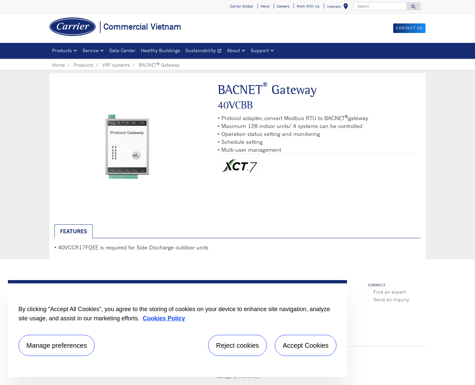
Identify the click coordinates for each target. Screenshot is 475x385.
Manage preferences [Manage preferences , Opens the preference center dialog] (56, 345)
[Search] (380, 6)
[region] (177, 328)
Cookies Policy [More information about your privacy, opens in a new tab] (164, 318)
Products (83, 65)
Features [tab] (73, 231)
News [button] (265, 6)
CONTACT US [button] (409, 28)
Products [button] (62, 50)
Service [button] (90, 50)
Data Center (122, 50)
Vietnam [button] (339, 7)
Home (58, 65)
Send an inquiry (391, 299)
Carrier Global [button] (241, 6)
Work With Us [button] (308, 6)
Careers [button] (283, 6)
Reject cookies (237, 345)
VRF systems (116, 65)
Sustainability (204, 51)
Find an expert (389, 292)
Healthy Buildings (160, 50)
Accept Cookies (306, 345)
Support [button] (260, 50)
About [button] (233, 50)
